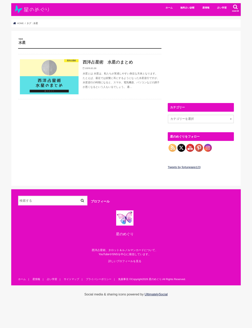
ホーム (169, 7)
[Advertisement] (201, 65)
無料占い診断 (187, 7)
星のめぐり (155, 279)
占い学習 (222, 7)
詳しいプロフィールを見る (124, 261)
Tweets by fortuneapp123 (184, 167)
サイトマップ (71, 279)
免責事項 (123, 279)
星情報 (205, 7)
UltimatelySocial (156, 294)
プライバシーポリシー (98, 279)
